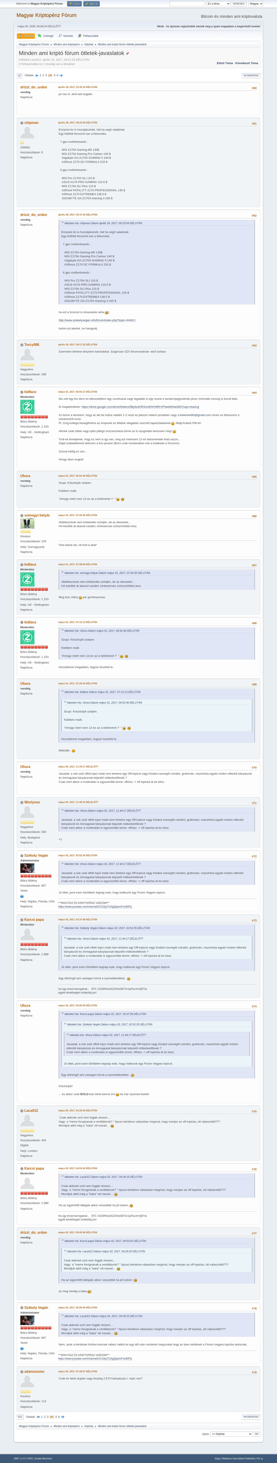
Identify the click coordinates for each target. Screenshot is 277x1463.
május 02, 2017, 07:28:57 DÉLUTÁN (77, 1371)
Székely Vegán (36, 855)
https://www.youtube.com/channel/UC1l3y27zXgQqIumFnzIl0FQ (95, 906)
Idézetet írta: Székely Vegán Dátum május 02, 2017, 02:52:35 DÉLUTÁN (107, 928)
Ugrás (205, 1433)
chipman (31, 123)
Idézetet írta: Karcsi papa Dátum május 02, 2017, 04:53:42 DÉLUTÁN (105, 1241)
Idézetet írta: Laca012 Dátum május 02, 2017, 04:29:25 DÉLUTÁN (103, 1176)
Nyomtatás (251, 75)
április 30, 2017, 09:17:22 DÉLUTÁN (77, 344)
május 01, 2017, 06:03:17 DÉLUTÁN (77, 391)
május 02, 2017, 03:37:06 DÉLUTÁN (77, 919)
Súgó (217, 1458)
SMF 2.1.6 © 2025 (23, 1458)
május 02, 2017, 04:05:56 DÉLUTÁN (77, 1005)
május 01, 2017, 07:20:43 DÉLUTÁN (77, 683)
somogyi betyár (37, 515)
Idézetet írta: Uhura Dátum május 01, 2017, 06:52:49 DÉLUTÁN (101, 630)
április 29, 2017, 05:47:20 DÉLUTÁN (77, 214)
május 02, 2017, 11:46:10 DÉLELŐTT (78, 802)
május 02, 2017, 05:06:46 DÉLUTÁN (77, 1307)
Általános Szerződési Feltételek (238, 1458)
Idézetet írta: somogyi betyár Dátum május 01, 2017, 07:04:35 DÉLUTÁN (107, 573)
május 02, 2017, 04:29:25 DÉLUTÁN (77, 1110)
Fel (20, 1417)
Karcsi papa (34, 919)
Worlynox (32, 802)
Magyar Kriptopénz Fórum (46, 15)
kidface (30, 392)
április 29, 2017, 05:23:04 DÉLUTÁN (77, 122)
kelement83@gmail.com (195, 415)
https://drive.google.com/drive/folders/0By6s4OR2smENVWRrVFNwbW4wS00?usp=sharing (140, 406)
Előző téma (225, 63)
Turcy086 (31, 344)
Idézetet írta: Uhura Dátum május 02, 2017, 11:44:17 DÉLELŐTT (102, 810)
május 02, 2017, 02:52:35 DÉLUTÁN (77, 855)
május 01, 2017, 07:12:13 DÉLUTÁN (77, 622)
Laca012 (31, 1110)
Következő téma (246, 63)
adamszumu (34, 1371)
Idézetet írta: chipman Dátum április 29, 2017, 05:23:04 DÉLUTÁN (103, 223)
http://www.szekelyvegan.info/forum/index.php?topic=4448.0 (97, 320)
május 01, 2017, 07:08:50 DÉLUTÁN (77, 564)
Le (19, 75)
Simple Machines (43, 1458)
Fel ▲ (260, 1458)
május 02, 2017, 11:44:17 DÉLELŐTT (78, 766)
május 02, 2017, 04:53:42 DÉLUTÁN (77, 1168)
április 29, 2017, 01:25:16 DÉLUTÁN (77, 87)
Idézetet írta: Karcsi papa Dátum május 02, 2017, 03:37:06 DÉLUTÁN (105, 1014)
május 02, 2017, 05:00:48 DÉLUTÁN (77, 1232)
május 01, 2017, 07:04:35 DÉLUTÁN (77, 515)
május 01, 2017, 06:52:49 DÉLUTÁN (77, 475)
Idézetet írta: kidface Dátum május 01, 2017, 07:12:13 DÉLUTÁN (102, 692)
